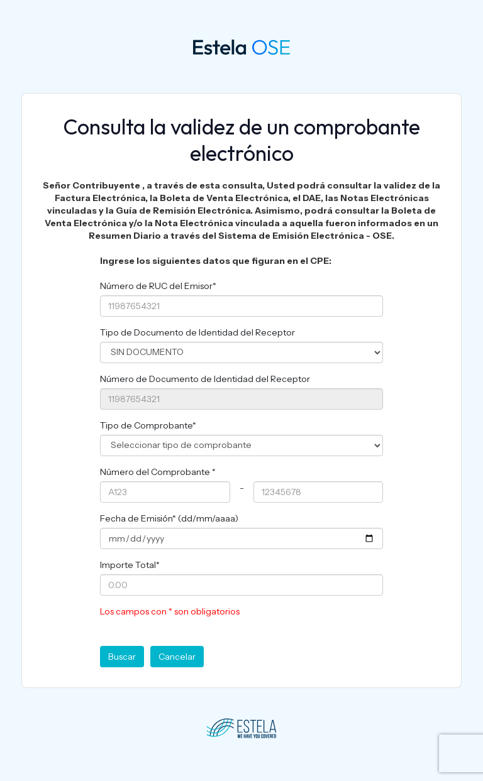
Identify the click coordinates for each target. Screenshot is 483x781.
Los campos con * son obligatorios (170, 611)
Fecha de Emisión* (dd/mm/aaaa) (169, 518)
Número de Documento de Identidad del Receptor (205, 379)
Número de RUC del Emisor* (158, 286)
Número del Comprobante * (158, 472)
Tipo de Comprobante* (148, 425)
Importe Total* (130, 565)
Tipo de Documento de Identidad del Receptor (197, 332)
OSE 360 (216, 46)
